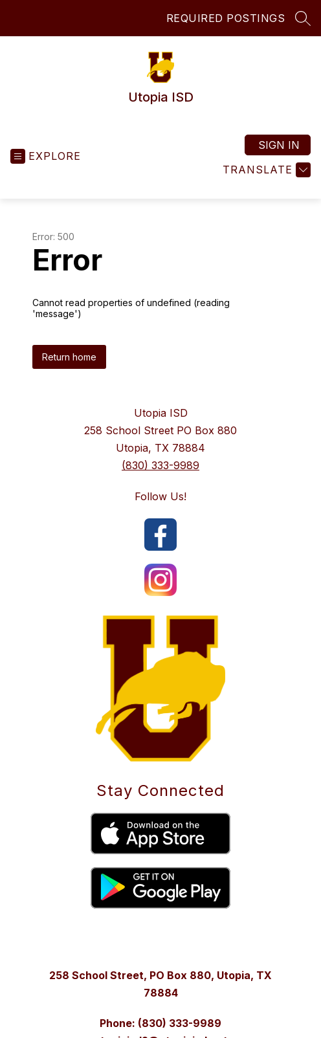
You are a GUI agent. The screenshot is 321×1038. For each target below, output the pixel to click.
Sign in (279, 144)
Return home (69, 356)
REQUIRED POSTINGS (225, 18)
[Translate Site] (265, 170)
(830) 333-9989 (160, 465)
